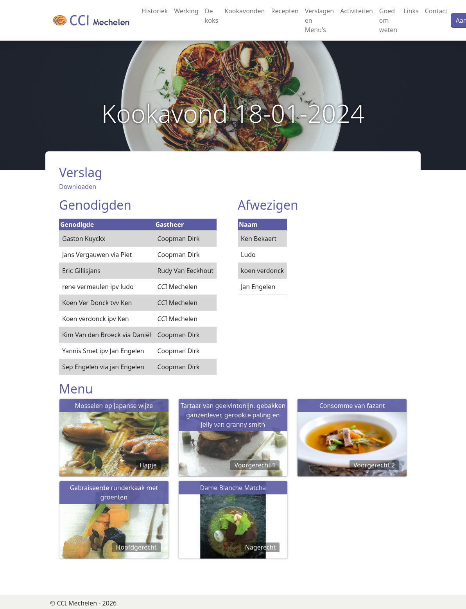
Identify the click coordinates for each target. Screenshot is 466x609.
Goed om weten (388, 20)
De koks (211, 16)
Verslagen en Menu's (319, 20)
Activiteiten (356, 11)
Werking (186, 11)
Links (411, 11)
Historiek (155, 11)
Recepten (284, 11)
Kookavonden (244, 11)
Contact (436, 11)
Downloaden (77, 186)
